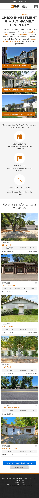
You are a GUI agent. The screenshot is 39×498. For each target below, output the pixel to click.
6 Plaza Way (7, 326)
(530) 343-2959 (22, 2)
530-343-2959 (19, 482)
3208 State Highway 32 (12, 407)
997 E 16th (6, 245)
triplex (5, 34)
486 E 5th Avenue (9, 448)
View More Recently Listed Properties (19, 463)
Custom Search (19, 467)
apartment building (23, 34)
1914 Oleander (8, 285)
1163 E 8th (6, 367)
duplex (31, 32)
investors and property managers (19, 40)
